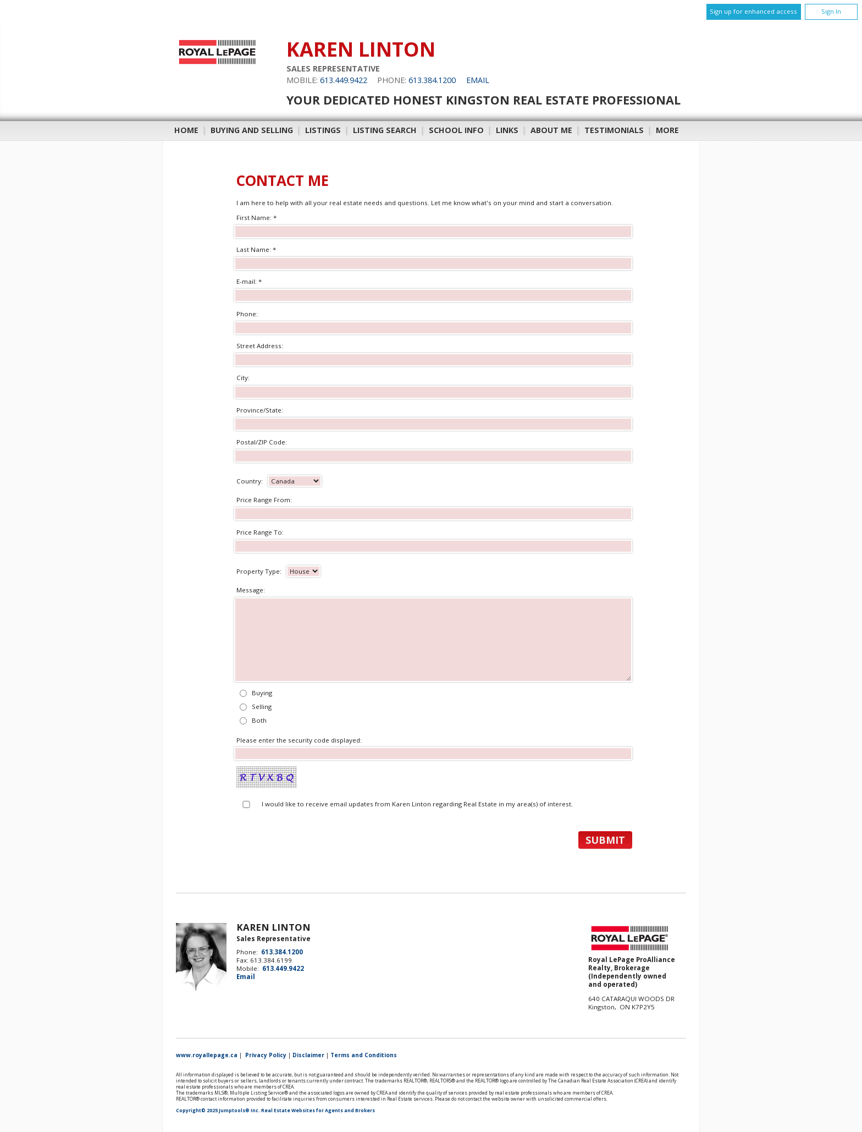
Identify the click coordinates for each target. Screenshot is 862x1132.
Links (507, 130)
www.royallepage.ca (206, 1055)
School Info (456, 130)
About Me (551, 130)
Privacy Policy (265, 1055)
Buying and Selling (252, 130)
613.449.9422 (343, 80)
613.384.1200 (432, 80)
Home (186, 130)
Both (259, 720)
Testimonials (614, 130)
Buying (262, 693)
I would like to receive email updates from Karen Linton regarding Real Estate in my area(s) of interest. (417, 804)
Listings (323, 130)
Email (477, 80)
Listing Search (385, 130)
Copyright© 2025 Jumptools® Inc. (218, 1110)
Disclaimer (308, 1055)
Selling (262, 706)
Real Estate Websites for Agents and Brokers (318, 1110)
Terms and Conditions (363, 1055)
